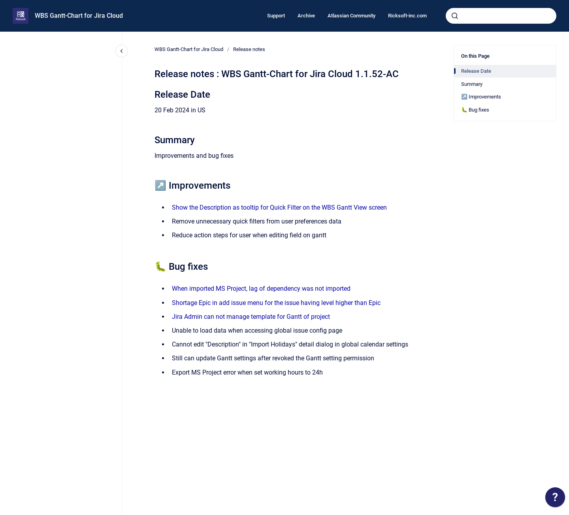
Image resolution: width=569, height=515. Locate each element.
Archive (306, 16)
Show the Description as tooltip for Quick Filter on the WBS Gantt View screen (279, 207)
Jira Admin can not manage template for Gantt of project (251, 316)
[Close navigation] (121, 51)
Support (276, 16)
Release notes (249, 49)
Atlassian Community (351, 16)
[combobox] (501, 15)
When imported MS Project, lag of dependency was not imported (261, 288)
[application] (555, 499)
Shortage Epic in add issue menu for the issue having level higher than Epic (276, 303)
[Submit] (454, 15)
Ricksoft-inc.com (407, 16)
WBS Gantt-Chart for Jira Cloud (79, 15)
